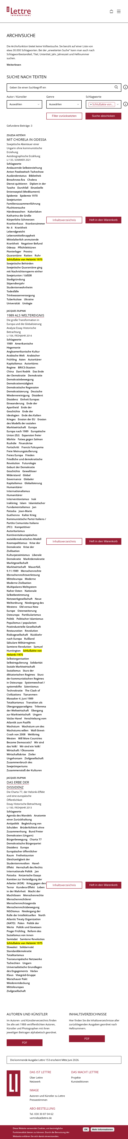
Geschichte (13, 471)
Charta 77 (36, 839)
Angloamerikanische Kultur (23, 351)
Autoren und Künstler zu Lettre (47, 1095)
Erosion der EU (26, 419)
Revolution (31, 630)
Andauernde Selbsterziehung (24, 167)
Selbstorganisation (18, 658)
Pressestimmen (38, 1099)
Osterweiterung (27, 610)
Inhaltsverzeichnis (64, 220)
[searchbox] (24, 104)
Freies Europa (15, 455)
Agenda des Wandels (19, 815)
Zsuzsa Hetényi (16, 135)
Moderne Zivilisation (19, 582)
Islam (23, 503)
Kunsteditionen (79, 1081)
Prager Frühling (16, 931)
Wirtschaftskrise (16, 754)
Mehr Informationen (102, 1129)
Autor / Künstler (17, 97)
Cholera (32, 179)
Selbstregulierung (17, 662)
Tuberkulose (14, 299)
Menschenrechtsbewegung (23, 907)
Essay (19, 328)
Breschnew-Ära (16, 179)
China (10, 371)
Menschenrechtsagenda (21, 903)
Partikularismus (31, 614)
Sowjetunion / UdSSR (19, 275)
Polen (21, 923)
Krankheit (21, 227)
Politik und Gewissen (29, 927)
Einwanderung (15, 403)
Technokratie (15, 690)
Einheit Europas (29, 399)
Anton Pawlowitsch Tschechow (25, 171)
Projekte (76, 1077)
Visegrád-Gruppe (26, 975)
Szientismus (31, 686)
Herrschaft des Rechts (29, 867)
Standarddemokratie (19, 951)
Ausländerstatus (16, 175)
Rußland (29, 638)
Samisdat (12, 939)
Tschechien (13, 963)
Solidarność (27, 947)
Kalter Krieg (29, 515)
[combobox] (24, 104)
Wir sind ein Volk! (30, 746)
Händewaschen (16, 211)
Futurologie (29, 463)
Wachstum (13, 726)
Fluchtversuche (16, 207)
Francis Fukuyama (33, 447)
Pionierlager (14, 251)
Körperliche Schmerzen (20, 219)
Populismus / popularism (21, 622)
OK (86, 1129)
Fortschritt (13, 447)
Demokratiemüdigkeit (20, 383)
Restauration (14, 630)
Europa (32, 427)
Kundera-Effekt (25, 887)
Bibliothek (35, 175)
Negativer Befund (31, 243)
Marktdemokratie (34, 559)
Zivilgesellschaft (34, 758)
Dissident (37, 395)
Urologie (27, 303)
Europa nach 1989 (17, 431)
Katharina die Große (19, 215)
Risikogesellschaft (17, 634)
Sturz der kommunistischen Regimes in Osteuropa (25, 678)
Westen (11, 738)
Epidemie (12, 195)
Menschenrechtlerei (19, 899)
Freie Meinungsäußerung (22, 451)
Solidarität (36, 662)
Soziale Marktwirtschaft (21, 666)
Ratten (28, 255)
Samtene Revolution (19, 646)
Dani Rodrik (23, 371)
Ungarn (37, 714)
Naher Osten (14, 590)
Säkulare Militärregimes (21, 642)
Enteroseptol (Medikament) (23, 191)
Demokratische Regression (23, 387)
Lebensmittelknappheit (21, 235)
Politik (10, 618)
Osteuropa (13, 614)
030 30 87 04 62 (44, 1114)
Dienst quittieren (17, 183)
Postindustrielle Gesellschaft (24, 626)
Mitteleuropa (14, 578)
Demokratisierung (17, 391)
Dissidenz (12, 399)
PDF (24, 1042)
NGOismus (13, 911)
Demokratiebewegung (20, 379)
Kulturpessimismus (18, 555)
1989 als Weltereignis (25, 315)
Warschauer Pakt (17, 979)
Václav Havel (14, 718)
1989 (10, 343)
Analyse (11, 328)
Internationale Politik (19, 871)
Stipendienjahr (15, 283)
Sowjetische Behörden (20, 263)
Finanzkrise (26, 443)
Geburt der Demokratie (21, 467)
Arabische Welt (16, 355)
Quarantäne (14, 255)
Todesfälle (13, 291)
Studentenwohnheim (19, 287)
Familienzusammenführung (23, 203)
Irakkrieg (12, 503)
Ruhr (38, 255)
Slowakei (12, 947)
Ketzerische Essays (30, 875)
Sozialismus (13, 670)
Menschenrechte (31, 570)
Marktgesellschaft (17, 563)
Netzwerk (35, 1081)
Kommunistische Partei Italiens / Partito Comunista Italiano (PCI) (26, 523)
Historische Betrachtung (27, 803)
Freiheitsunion (25, 855)
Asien (22, 359)
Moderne (30, 578)
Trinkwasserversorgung (21, 295)
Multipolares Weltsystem (21, 586)
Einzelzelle (37, 187)
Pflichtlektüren (27, 247)
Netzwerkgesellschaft (19, 598)
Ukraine (29, 299)
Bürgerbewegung (17, 839)
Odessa (11, 247)
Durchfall (22, 187)
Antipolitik (13, 823)
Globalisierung (33, 483)
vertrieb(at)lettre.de (41, 1118)
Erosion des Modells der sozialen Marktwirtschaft (26, 423)
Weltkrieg (33, 734)
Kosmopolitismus (17, 543)
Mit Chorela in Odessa (26, 139)
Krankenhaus (15, 223)
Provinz (28, 251)
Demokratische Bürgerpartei (24, 843)
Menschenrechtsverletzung (23, 574)
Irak (33, 499)
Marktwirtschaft (16, 567)
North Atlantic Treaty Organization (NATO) (26, 919)
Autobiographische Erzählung (23, 156)
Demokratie (35, 375)
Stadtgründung (16, 279)
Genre (50, 97)
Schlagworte (93, 97)
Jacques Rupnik (16, 310)
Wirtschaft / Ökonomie (20, 750)
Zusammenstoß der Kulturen (24, 770)
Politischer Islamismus (29, 618)
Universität (13, 303)
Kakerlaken (35, 211)
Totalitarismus (15, 702)
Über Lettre (36, 1077)
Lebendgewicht (16, 231)
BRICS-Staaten (27, 367)
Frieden (29, 455)
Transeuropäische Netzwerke (24, 959)
